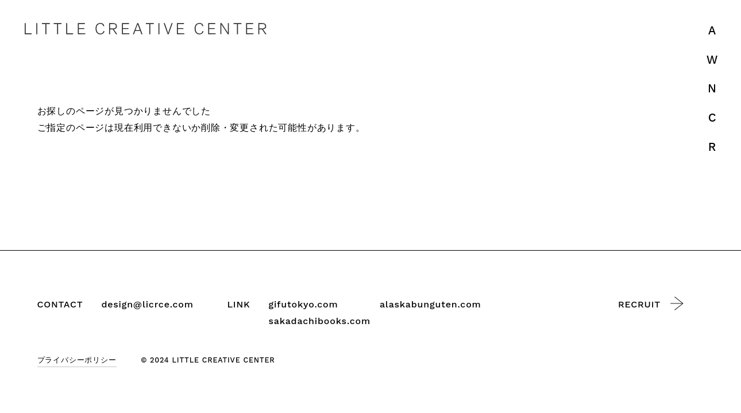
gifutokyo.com (303, 304)
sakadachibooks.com (319, 320)
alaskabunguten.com (430, 304)
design (147, 305)
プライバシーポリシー (77, 360)
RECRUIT (651, 303)
